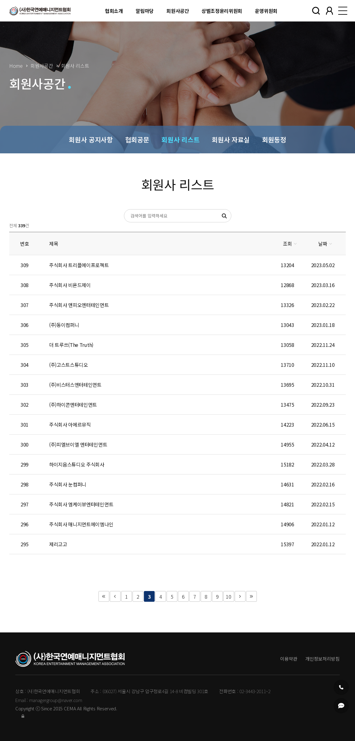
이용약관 (288, 658)
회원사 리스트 (180, 139)
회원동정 (274, 139)
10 (228, 596)
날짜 (322, 243)
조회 (287, 243)
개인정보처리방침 (322, 658)
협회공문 (137, 139)
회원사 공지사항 (91, 139)
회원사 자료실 (231, 139)
